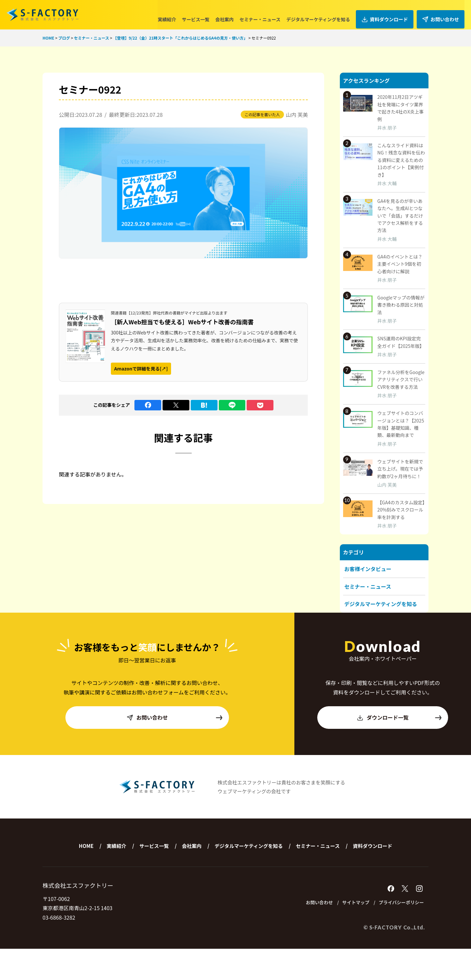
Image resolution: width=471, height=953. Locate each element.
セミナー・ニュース (265, 14)
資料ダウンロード (388, 14)
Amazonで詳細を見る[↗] (141, 368)
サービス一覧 (201, 14)
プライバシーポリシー (397, 906)
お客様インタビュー (368, 569)
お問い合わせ (442, 14)
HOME (86, 849)
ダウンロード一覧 (399, 721)
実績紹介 (172, 14)
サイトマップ (345, 906)
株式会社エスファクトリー (42, 15)
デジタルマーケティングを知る (324, 14)
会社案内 (230, 14)
